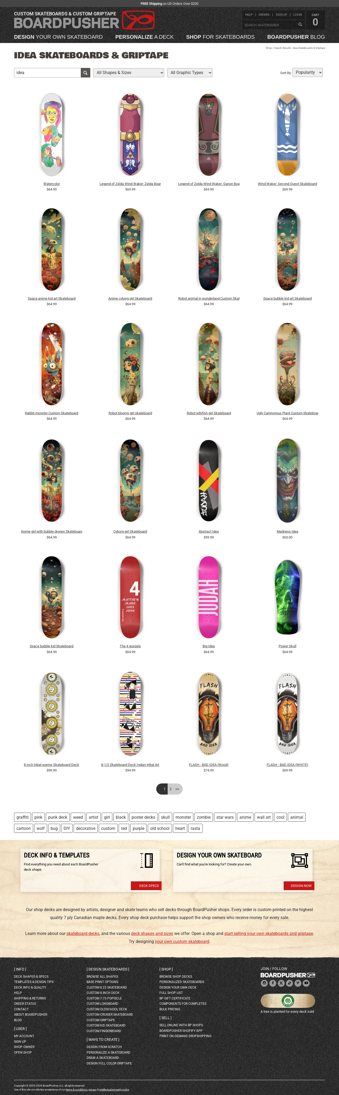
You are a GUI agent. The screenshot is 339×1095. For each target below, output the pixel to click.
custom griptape (101, 1020)
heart (180, 828)
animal (296, 817)
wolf (41, 828)
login (297, 14)
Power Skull (287, 646)
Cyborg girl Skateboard (130, 531)
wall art (264, 817)
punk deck (57, 817)
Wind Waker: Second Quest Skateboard (287, 184)
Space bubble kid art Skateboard (287, 298)
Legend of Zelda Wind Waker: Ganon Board (209, 184)
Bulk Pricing (169, 1009)
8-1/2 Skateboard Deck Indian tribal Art (130, 765)
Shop (269, 47)
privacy (92, 1089)
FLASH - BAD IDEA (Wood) (209, 765)
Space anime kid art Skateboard (51, 298)
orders (264, 14)
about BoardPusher (30, 1014)
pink (38, 817)
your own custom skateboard (182, 941)
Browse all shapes (102, 976)
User (20, 1029)
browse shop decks (175, 976)
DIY (67, 828)
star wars (225, 817)
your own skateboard (58, 37)
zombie (204, 817)
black (121, 817)
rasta (195, 828)
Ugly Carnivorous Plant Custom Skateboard (287, 413)
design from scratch (104, 1047)
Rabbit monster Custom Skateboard (51, 413)
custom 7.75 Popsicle (104, 998)
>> (177, 789)
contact (21, 1009)
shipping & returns (30, 998)
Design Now (301, 886)
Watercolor (51, 184)
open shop (23, 1052)
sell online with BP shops (181, 1025)
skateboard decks (82, 933)
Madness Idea (287, 531)
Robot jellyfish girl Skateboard (209, 413)
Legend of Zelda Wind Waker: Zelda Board (130, 184)
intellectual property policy (114, 1089)
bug (54, 828)
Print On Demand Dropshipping (185, 1036)
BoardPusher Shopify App (181, 1031)
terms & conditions (76, 1089)
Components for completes (182, 1004)
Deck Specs (149, 886)
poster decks (143, 817)
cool (280, 817)
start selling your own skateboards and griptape (268, 933)
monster (183, 817)
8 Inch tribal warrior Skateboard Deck (51, 765)
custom (108, 828)
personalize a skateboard (108, 1052)
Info (20, 969)
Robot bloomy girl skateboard (130, 413)
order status (25, 1004)
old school (160, 828)
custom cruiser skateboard (110, 1014)
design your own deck (178, 987)
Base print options (102, 982)
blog (296, 37)
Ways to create (103, 1039)
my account (24, 1036)
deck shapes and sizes (152, 933)
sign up (281, 14)
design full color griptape (109, 1063)
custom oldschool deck (107, 1009)
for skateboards (220, 37)
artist (93, 817)
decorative (85, 828)
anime (245, 817)
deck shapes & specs (31, 976)
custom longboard (102, 1004)
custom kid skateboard (106, 1025)
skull (165, 817)
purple (138, 828)
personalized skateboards (181, 982)
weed (78, 817)
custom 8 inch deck (103, 993)
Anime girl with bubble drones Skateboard (51, 531)
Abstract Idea (209, 531)
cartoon (23, 828)
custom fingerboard (104, 1031)
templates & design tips (33, 982)
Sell (165, 1018)
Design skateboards (107, 969)
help (248, 14)
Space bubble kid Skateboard (51, 646)
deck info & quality (30, 987)
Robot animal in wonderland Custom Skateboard (209, 298)
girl (107, 817)
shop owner (24, 1047)
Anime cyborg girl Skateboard (130, 298)
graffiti (22, 817)
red (124, 828)
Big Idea (209, 646)
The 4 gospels (130, 646)
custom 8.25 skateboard (107, 987)
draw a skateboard (103, 1058)
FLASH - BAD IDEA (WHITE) (287, 765)
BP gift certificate (174, 998)
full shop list (171, 993)
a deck (144, 37)
